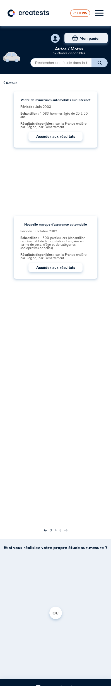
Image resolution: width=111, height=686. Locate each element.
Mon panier (86, 38)
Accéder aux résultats (55, 136)
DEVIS (80, 13)
